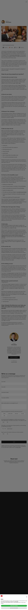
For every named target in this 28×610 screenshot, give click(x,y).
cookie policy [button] (16, 601)
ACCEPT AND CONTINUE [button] (14, 605)
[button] (26, 596)
